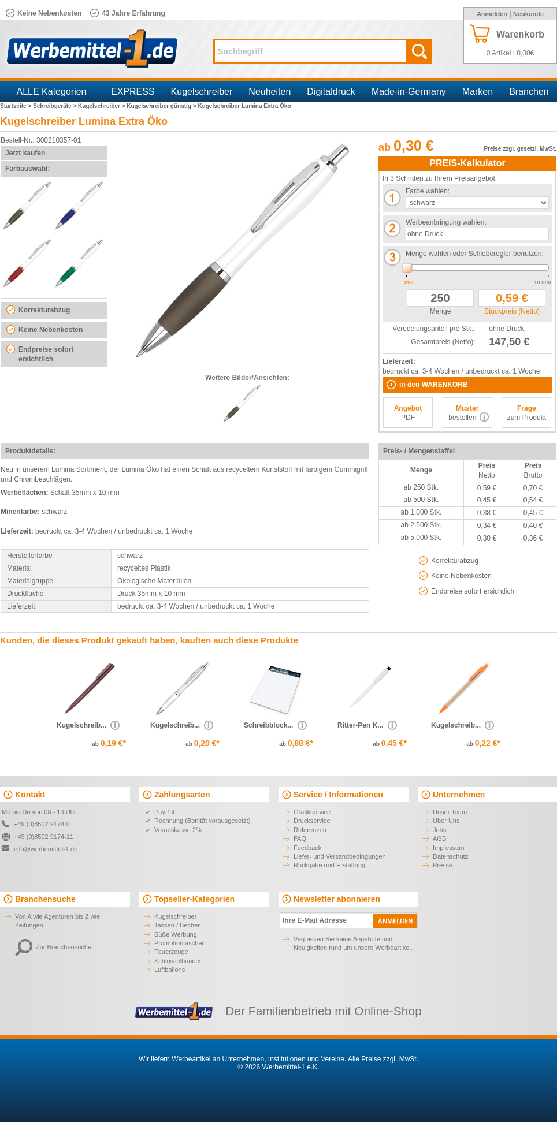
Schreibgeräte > (55, 106)
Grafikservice (312, 811)
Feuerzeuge (171, 951)
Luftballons (169, 969)
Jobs (439, 829)
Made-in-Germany (409, 91)
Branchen (529, 91)
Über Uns (446, 820)
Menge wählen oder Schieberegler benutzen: (475, 253)
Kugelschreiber (202, 91)
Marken (477, 91)
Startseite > (16, 106)
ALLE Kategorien (52, 91)
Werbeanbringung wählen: (446, 222)
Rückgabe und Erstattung (329, 865)
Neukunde (528, 13)
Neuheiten (269, 91)
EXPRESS (133, 91)
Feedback (307, 847)
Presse (442, 865)
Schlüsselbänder (177, 960)
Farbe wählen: (428, 191)
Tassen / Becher (177, 925)
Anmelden (492, 13)
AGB (439, 838)
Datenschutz (450, 856)
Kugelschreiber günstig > (162, 106)
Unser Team (450, 811)
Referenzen (310, 829)
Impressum (448, 847)
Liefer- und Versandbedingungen (340, 856)
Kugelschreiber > (102, 106)
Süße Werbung (175, 934)
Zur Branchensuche (53, 947)
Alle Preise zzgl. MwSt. (383, 1059)
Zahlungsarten (182, 794)
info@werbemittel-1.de (45, 848)
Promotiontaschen (180, 943)
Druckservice (312, 820)
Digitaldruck (331, 91)
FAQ (300, 838)
